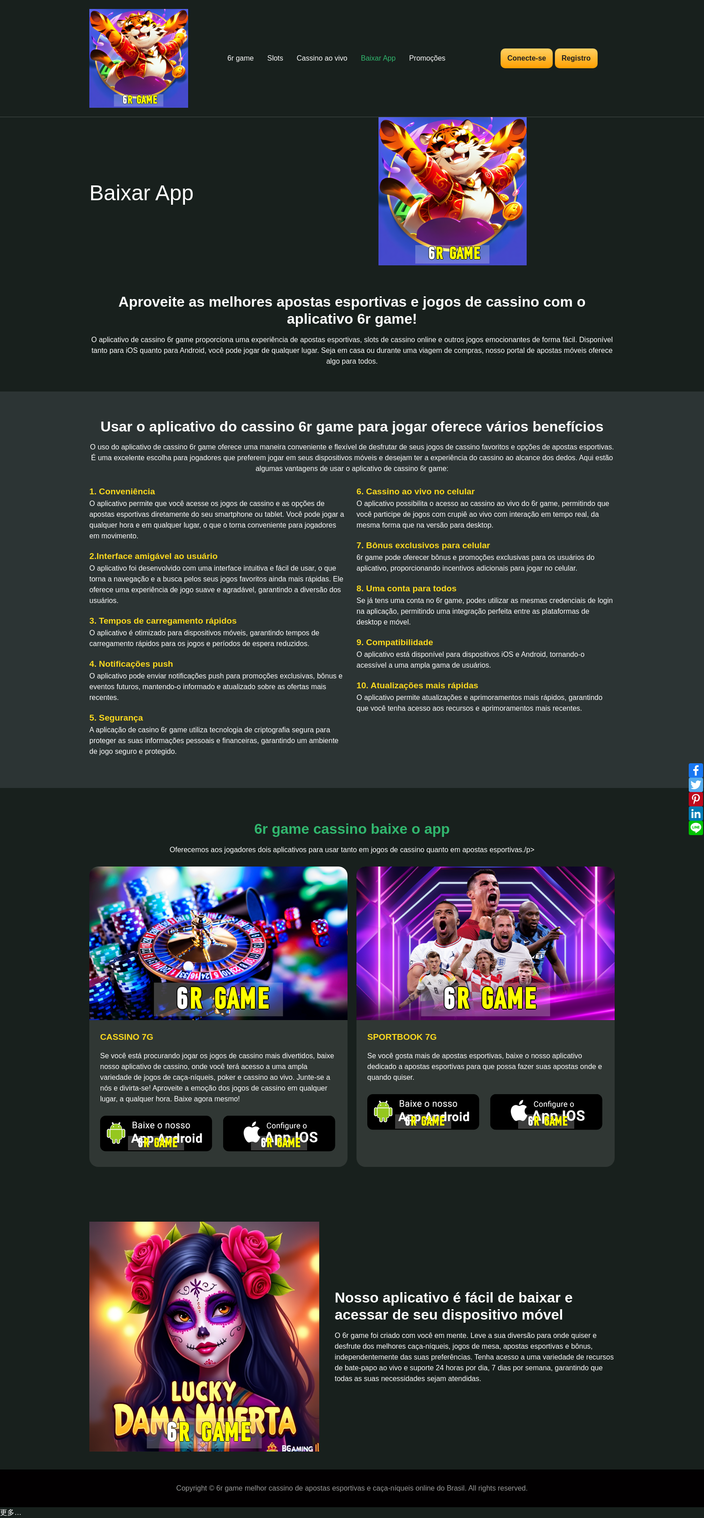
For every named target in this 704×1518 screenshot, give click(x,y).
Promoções (427, 58)
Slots (275, 58)
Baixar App (378, 58)
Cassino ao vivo (322, 58)
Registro (576, 58)
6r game (241, 58)
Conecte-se (526, 58)
